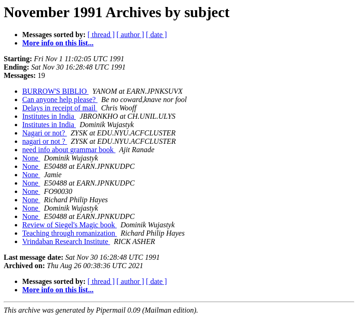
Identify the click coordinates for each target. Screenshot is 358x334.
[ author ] (130, 35)
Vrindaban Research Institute (66, 241)
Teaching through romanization (69, 233)
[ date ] (156, 35)
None (31, 158)
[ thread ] (101, 35)
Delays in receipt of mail (59, 108)
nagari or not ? (44, 141)
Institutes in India (49, 116)
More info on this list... (58, 43)
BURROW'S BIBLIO (55, 91)
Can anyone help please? (60, 99)
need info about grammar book (68, 150)
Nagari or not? (44, 133)
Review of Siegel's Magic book (69, 225)
